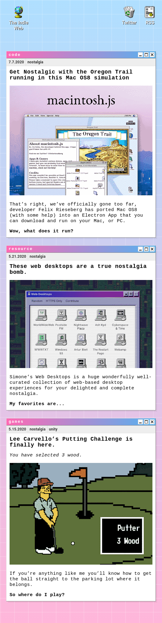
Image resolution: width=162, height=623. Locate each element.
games (16, 421)
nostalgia (35, 62)
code (15, 55)
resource (21, 249)
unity (53, 429)
